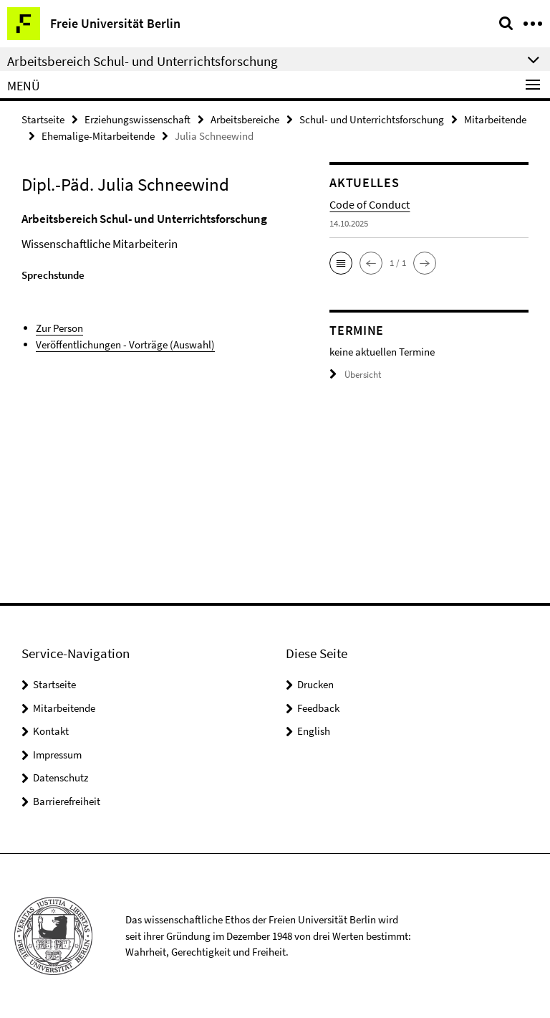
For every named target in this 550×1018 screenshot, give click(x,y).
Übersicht (355, 374)
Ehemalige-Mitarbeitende (98, 136)
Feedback (318, 708)
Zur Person (59, 328)
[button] (340, 263)
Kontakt (51, 731)
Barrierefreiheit (66, 801)
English (313, 731)
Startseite (42, 119)
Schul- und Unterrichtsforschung (371, 119)
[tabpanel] (164, 281)
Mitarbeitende (495, 119)
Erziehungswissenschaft (137, 119)
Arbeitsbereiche (245, 119)
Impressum (57, 754)
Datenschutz (60, 777)
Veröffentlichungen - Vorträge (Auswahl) (125, 344)
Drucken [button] (315, 684)
